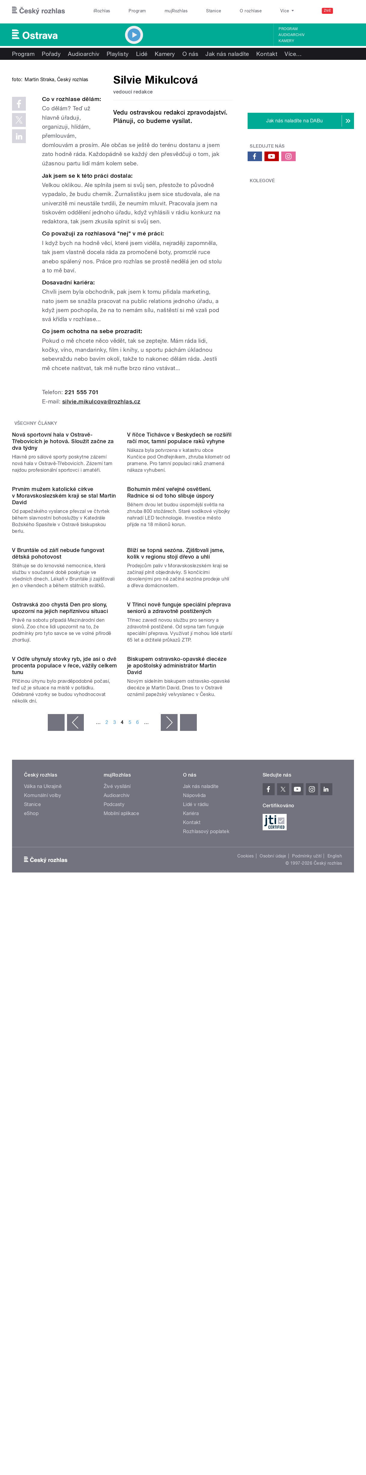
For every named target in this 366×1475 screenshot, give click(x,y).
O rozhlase (251, 10)
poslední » (188, 1080)
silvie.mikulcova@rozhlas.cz (101, 462)
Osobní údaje (273, 1213)
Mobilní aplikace (121, 1171)
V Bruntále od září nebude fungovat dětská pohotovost (58, 792)
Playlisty (118, 54)
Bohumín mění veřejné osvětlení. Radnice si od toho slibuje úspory (170, 671)
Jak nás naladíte (227, 54)
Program (137, 10)
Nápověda (194, 1153)
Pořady (51, 54)
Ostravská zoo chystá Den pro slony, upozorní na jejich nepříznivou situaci (60, 906)
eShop (31, 1171)
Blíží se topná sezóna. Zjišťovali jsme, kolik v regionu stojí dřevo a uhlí (175, 792)
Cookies (245, 1213)
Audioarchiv (291, 35)
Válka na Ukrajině (43, 1144)
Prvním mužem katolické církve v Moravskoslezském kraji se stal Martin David (64, 675)
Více (293, 54)
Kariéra (191, 1171)
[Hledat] (346, 11)
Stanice (213, 10)
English (335, 1213)
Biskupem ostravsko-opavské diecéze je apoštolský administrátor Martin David (177, 1023)
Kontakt (266, 54)
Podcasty (114, 1162)
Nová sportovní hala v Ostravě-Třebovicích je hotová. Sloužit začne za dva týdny (63, 561)
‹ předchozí (75, 1080)
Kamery (286, 41)
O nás (190, 54)
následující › (169, 1080)
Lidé (142, 54)
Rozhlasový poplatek (206, 1189)
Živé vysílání (117, 1144)
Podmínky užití (307, 1213)
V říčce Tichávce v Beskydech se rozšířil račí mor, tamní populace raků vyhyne (179, 558)
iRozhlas (101, 10)
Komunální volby (42, 1153)
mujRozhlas (176, 10)
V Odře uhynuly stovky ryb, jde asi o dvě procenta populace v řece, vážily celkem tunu (64, 1023)
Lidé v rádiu (196, 1162)
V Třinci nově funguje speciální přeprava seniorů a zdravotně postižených (179, 906)
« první (56, 1080)
